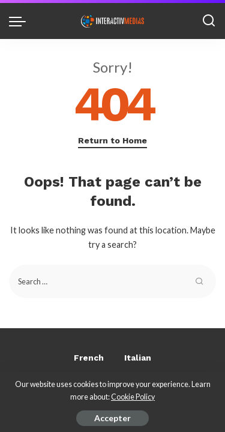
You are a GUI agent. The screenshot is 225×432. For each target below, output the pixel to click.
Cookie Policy (133, 396)
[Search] (209, 21)
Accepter (112, 418)
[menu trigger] (20, 21)
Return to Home (112, 140)
